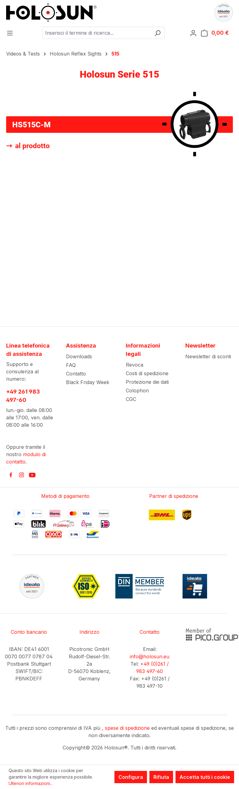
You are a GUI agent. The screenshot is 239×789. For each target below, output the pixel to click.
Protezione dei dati (147, 382)
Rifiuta (161, 777)
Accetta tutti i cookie (204, 777)
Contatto (76, 374)
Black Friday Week (87, 382)
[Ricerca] (157, 33)
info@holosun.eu (149, 656)
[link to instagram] (21, 474)
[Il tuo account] (195, 33)
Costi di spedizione (147, 373)
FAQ (71, 365)
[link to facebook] (10, 474)
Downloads (79, 356)
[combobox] (96, 33)
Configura (130, 777)
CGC (131, 399)
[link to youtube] (32, 474)
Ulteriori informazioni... (31, 783)
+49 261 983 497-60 (23, 395)
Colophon (137, 390)
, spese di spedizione (126, 728)
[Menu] (11, 33)
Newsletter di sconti (208, 356)
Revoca (134, 365)
